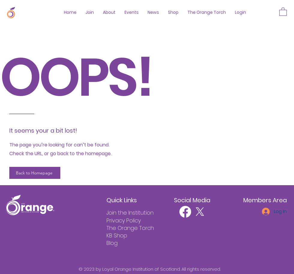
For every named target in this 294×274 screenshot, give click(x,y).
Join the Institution (130, 212)
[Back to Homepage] (34, 173)
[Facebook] (185, 212)
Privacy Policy (123, 220)
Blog (112, 243)
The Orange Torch (130, 228)
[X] (200, 212)
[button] (283, 11)
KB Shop (116, 235)
